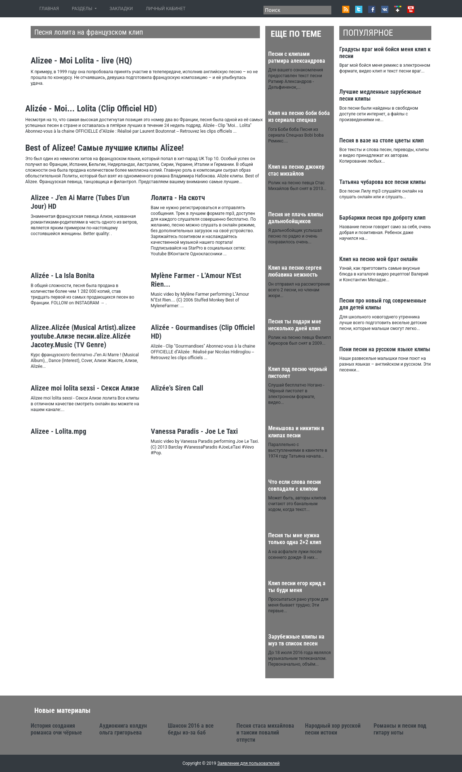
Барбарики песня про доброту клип (382, 217)
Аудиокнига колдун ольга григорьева (123, 729)
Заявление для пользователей (248, 763)
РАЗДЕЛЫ (82, 8)
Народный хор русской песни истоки (333, 729)
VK (384, 9)
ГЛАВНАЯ (50, 8)
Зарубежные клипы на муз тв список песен (296, 640)
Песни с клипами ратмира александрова (296, 57)
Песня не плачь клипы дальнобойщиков (295, 218)
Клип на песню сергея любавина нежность (295, 271)
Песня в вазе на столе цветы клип (381, 140)
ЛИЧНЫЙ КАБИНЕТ (166, 8)
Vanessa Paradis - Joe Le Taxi (194, 431)
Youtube (410, 9)
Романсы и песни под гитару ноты (400, 729)
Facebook (371, 9)
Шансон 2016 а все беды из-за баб (191, 729)
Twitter (358, 9)
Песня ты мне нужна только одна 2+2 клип (294, 539)
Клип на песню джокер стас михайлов (296, 170)
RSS (345, 9)
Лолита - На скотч (178, 197)
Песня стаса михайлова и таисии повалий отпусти (265, 732)
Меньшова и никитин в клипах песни (296, 431)
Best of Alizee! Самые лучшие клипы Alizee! (104, 148)
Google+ (397, 9)
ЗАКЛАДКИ (121, 8)
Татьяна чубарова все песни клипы (382, 181)
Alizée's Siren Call (177, 388)
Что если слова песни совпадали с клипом (294, 485)
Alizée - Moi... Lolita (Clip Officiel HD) (91, 108)
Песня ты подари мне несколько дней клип (294, 325)
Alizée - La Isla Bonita (62, 275)
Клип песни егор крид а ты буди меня (297, 587)
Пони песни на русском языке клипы (384, 349)
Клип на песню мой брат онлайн (378, 259)
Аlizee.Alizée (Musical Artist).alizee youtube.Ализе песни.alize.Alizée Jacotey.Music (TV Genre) (83, 336)
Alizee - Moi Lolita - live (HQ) (81, 61)
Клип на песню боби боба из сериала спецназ (299, 116)
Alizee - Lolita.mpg (58, 431)
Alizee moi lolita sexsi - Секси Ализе (85, 388)
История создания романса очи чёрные (56, 729)
